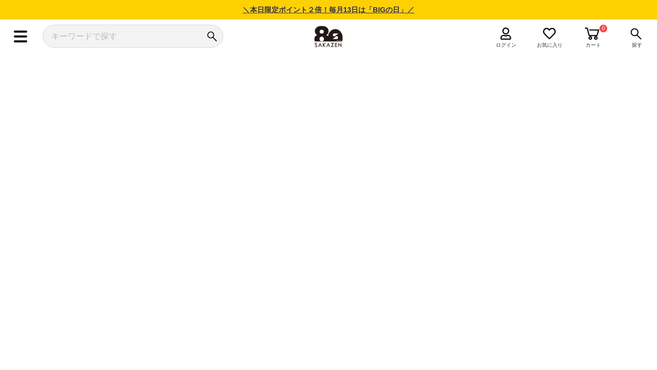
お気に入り (550, 45)
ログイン (506, 45)
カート (593, 45)
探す (637, 45)
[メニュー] (20, 36)
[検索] (211, 36)
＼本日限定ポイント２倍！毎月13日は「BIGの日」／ (328, 10)
